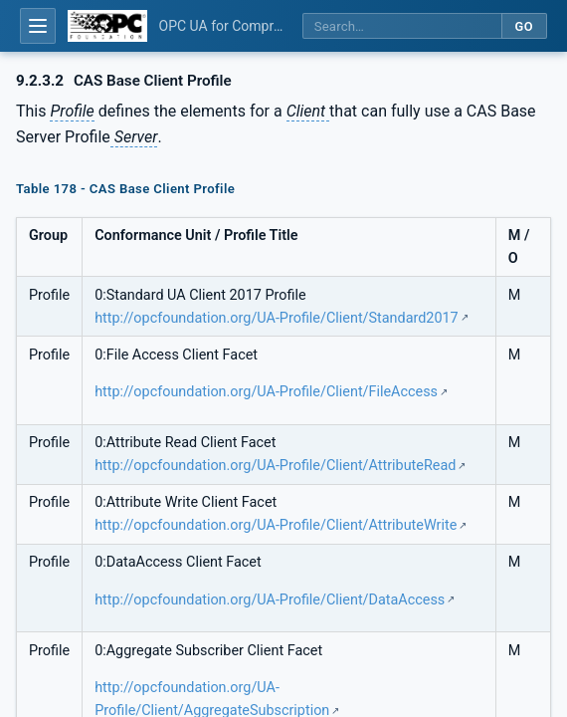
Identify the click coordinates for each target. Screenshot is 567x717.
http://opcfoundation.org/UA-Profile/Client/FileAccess (266, 391)
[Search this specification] (401, 26)
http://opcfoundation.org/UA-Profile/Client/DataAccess (269, 600)
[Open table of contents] (38, 26)
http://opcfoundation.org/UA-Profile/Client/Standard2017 (276, 318)
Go (523, 26)
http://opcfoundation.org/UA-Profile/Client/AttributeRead (275, 465)
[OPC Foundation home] (107, 26)
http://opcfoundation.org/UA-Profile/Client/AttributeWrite (275, 525)
